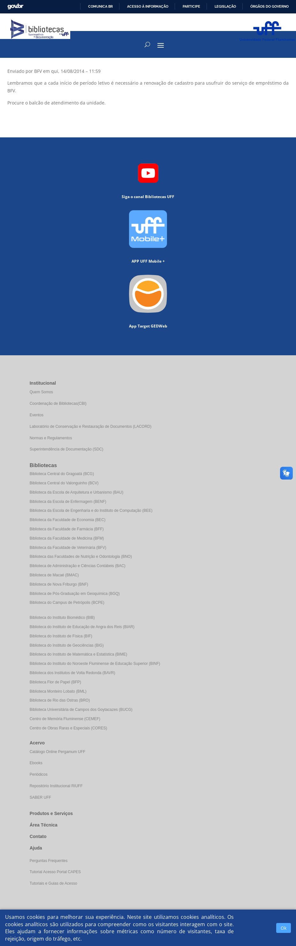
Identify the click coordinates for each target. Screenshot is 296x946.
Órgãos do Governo (269, 6)
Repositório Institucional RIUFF (56, 786)
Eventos (36, 415)
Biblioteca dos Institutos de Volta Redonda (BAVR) (72, 673)
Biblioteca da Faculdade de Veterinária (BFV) (68, 547)
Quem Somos (41, 392)
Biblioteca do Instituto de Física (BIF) (61, 636)
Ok (283, 928)
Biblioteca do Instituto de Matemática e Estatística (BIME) (78, 654)
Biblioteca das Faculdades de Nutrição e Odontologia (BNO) (81, 556)
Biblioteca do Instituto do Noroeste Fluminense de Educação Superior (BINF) (95, 663)
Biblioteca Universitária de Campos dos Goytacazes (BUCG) (81, 709)
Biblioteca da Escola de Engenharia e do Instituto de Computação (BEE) (91, 510)
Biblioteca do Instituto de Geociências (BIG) (67, 645)
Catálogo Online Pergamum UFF (58, 752)
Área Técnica (43, 824)
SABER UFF (40, 797)
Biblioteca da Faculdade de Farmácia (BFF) (67, 529)
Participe (191, 6)
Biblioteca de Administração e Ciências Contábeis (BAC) (77, 566)
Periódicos (39, 774)
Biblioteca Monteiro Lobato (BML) (58, 691)
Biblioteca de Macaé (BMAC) (54, 575)
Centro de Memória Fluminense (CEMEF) (65, 719)
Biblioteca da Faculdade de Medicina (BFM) (67, 538)
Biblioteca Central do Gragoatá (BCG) (62, 474)
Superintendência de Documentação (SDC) (66, 449)
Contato (38, 836)
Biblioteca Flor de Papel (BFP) (55, 682)
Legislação (225, 6)
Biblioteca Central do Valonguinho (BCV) (64, 483)
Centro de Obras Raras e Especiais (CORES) (68, 728)
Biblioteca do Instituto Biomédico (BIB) (62, 617)
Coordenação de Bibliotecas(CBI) (58, 403)
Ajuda (36, 847)
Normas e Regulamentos (51, 438)
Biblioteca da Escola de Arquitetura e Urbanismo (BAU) (76, 492)
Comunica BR (100, 6)
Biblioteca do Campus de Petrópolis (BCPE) (67, 602)
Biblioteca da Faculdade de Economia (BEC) (67, 520)
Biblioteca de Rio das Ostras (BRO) (60, 700)
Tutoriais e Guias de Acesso (53, 883)
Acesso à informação (147, 6)
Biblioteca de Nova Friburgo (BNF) (59, 584)
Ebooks (36, 763)
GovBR (15, 7)
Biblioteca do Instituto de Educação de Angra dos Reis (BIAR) (82, 627)
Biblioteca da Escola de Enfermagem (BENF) (68, 501)
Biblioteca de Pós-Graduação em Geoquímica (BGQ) (75, 593)
